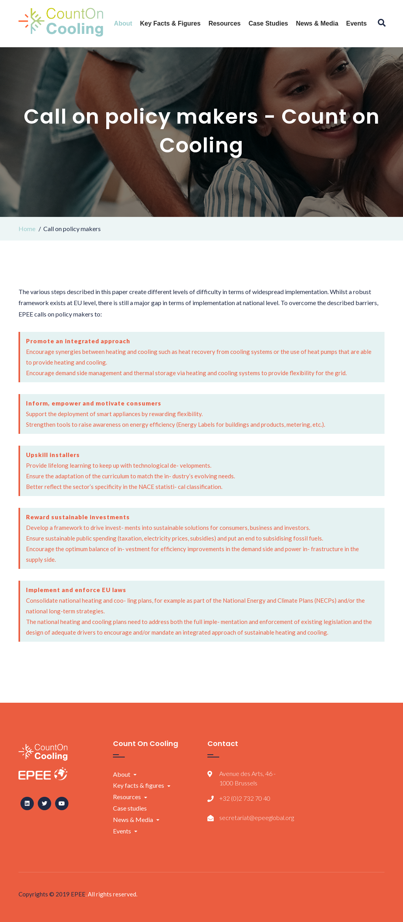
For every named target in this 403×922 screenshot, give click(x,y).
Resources (225, 23)
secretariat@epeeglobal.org (256, 817)
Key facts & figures (170, 23)
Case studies (268, 23)
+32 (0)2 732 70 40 (244, 798)
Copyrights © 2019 (44, 894)
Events (356, 23)
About (123, 23)
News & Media (317, 23)
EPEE (78, 894)
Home (26, 228)
